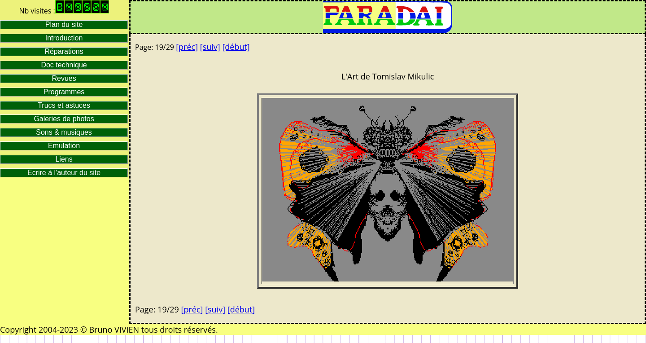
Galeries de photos (64, 119)
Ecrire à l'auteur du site (63, 172)
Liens (63, 159)
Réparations (63, 51)
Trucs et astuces (64, 105)
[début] (235, 46)
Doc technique (64, 65)
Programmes (64, 92)
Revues (64, 78)
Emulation (64, 146)
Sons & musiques (64, 132)
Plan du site (64, 24)
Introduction (64, 38)
